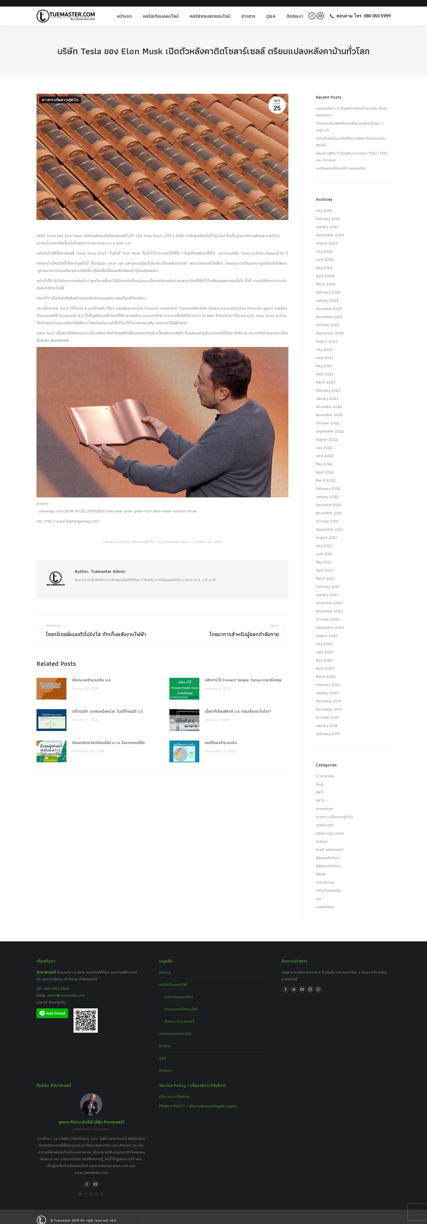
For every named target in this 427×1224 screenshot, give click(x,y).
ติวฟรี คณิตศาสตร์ (329, 843)
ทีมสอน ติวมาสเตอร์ (179, 1015)
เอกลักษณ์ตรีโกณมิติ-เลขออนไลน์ (341, 162)
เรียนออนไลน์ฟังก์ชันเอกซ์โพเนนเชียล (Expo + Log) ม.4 (349, 120)
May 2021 (323, 555)
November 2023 (329, 310)
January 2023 (327, 392)
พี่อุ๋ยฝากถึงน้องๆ (328, 859)
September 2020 (330, 621)
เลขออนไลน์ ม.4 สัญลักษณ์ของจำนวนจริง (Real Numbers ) (351, 105)
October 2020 (328, 613)
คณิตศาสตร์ (325, 818)
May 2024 (324, 261)
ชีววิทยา (322, 835)
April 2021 (324, 564)
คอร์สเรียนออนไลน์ (173, 978)
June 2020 (325, 645)
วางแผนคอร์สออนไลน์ (181, 1002)
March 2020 (326, 670)
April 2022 (325, 466)
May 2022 (324, 457)
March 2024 (325, 277)
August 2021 (326, 531)
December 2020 (329, 596)
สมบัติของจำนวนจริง (221, 736)
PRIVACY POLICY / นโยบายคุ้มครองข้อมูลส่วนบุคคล (198, 1099)
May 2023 (324, 359)
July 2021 (324, 539)
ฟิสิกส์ (320, 868)
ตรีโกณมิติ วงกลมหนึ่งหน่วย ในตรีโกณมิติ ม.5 (107, 705)
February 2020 (328, 678)
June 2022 (324, 449)
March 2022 (325, 474)
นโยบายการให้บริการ (174, 1090)
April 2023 (325, 367)
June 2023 (324, 351)
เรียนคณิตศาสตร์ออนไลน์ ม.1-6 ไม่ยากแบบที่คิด (108, 736)
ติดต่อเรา (165, 1064)
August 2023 (326, 335)
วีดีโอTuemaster (328, 884)
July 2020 (324, 637)
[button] (80, 1187)
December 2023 (329, 302)
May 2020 (324, 654)
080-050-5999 (56, 982)
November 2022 (329, 408)
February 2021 (328, 580)
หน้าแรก (165, 966)
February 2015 (327, 727)
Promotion (324, 802)
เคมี (318, 892)
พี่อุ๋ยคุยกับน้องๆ (328, 851)
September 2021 (329, 523)
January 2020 (327, 686)
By (174, 535)
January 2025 (327, 220)
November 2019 (329, 703)
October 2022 (328, 416)
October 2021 (327, 515)
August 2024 (327, 237)
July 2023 (324, 343)
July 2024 (324, 245)
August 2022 (327, 433)
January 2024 (327, 294)
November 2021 (329, 506)
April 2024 (325, 269)
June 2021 (324, 547)
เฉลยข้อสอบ (325, 900)
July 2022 (324, 441)
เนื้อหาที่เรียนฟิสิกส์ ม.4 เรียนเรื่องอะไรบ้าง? (238, 705)
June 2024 (324, 253)
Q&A (162, 1051)
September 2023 (330, 327)
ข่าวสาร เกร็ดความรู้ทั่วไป (60, 93)
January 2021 (327, 588)
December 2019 (328, 694)
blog (319, 778)
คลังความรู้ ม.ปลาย (330, 827)
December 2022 (329, 400)
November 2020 (329, 605)
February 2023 (328, 384)
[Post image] (51, 682)
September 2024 (330, 228)
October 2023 (327, 318)
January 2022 (327, 490)
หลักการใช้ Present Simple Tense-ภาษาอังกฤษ (243, 673)
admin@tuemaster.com (65, 989)
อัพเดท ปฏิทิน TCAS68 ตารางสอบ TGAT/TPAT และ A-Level (352, 150)
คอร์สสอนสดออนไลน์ (175, 1027)
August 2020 (327, 629)
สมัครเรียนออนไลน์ (178, 990)
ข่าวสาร (164, 1039)
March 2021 (325, 572)
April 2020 (325, 662)
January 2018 (327, 719)
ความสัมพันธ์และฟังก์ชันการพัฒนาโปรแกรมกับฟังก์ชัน (350, 135)
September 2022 (330, 425)
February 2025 (328, 212)
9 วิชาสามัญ (325, 769)
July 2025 (324, 204)
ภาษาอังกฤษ (325, 876)
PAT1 (320, 786)
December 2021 (328, 498)
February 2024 (328, 286)
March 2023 (325, 376)
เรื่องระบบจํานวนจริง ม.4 (91, 673)
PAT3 (320, 794)
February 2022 (328, 482)
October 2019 (327, 711)
